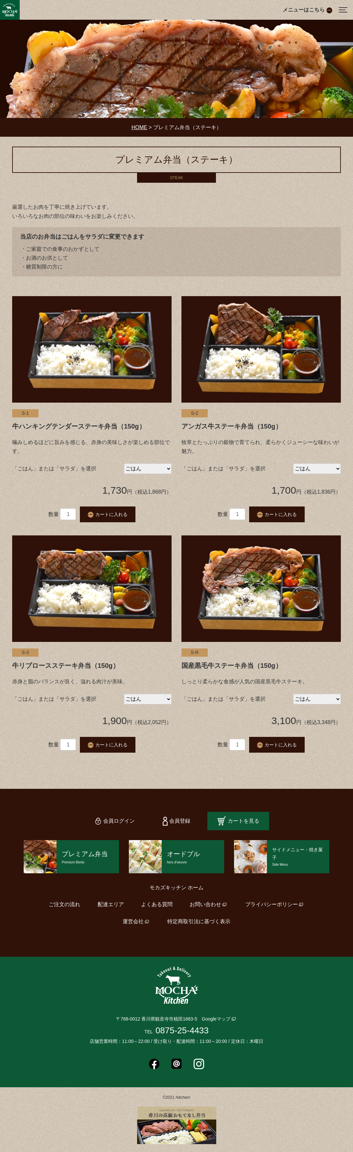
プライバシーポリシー (271, 904)
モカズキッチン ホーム (176, 887)
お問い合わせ (205, 904)
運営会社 (133, 921)
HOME (139, 127)
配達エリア (111, 904)
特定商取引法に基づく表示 (198, 921)
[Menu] (343, 10)
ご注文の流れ (64, 904)
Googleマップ (216, 1019)
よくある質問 (157, 904)
